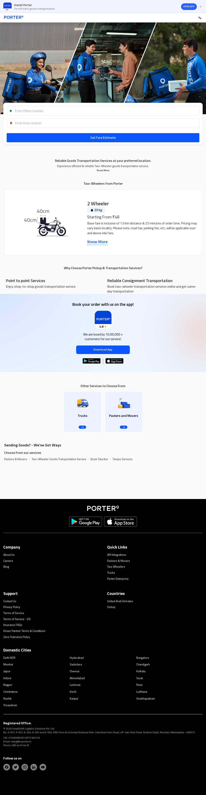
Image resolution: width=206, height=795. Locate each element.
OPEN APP (188, 6)
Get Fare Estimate (103, 137)
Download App (102, 349)
